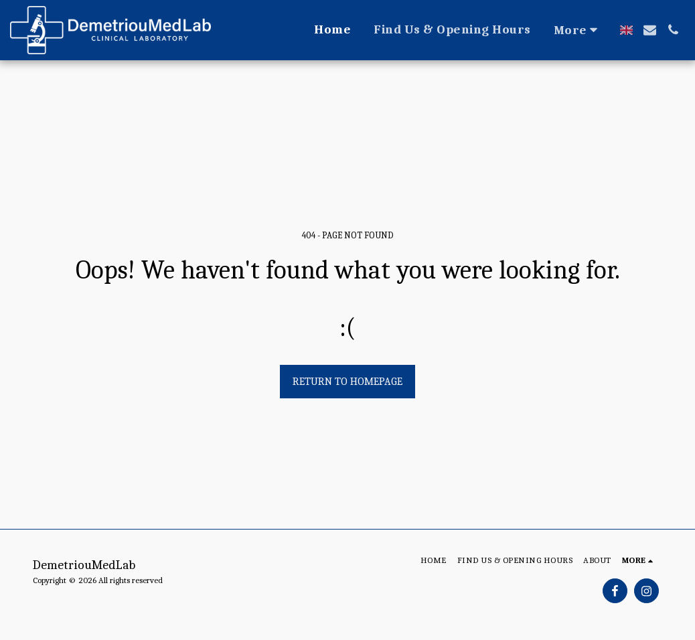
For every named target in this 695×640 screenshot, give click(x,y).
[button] (650, 29)
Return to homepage (347, 382)
